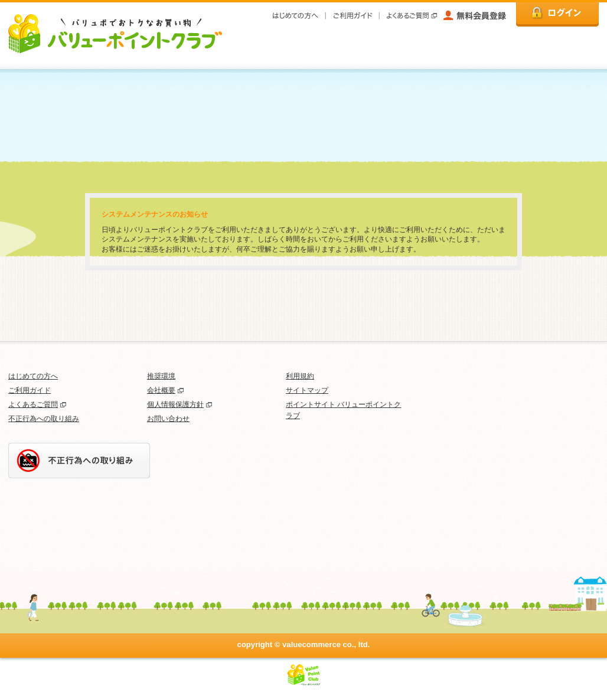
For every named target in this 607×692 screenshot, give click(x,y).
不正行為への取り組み (43, 418)
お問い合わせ (168, 418)
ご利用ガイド (29, 390)
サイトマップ (307, 390)
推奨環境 (161, 376)
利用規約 (300, 376)
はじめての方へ (33, 376)
